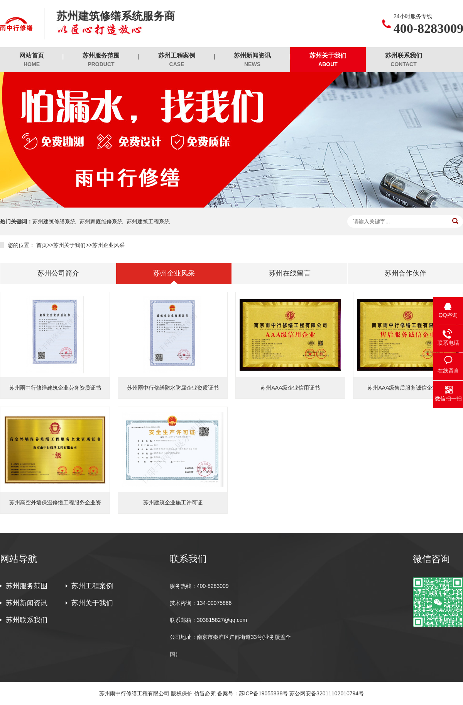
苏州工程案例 (176, 60)
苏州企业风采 (108, 245)
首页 (41, 245)
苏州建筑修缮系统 (54, 221)
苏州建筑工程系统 (148, 221)
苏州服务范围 (101, 60)
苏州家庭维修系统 (101, 221)
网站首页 (31, 60)
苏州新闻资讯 (252, 60)
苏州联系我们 (403, 60)
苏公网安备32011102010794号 (326, 693)
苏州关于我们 (327, 60)
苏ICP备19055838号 (263, 693)
